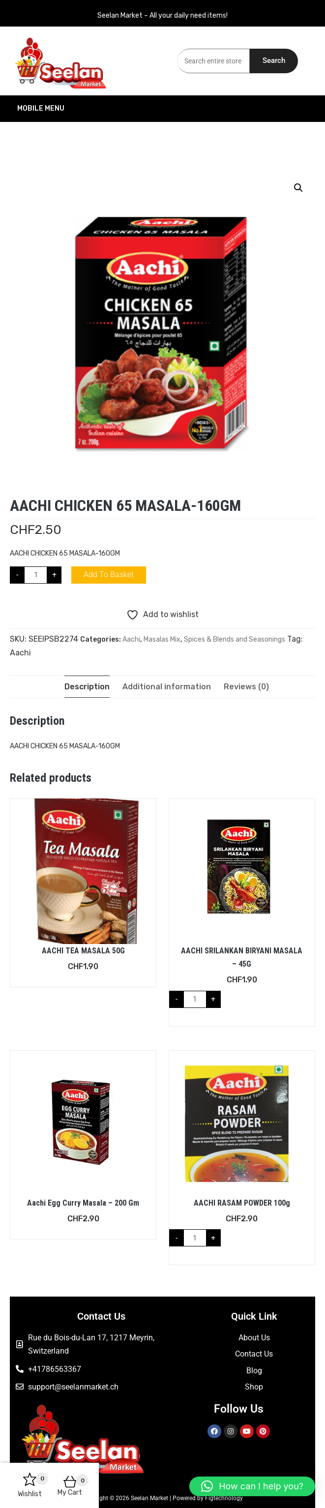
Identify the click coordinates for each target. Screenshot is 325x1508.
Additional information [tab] (166, 686)
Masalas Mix (162, 639)
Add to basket (109, 574)
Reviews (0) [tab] (246, 686)
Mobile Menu (86, 109)
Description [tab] (87, 686)
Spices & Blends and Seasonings (234, 639)
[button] (298, 188)
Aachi (131, 639)
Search (274, 60)
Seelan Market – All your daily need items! (162, 15)
